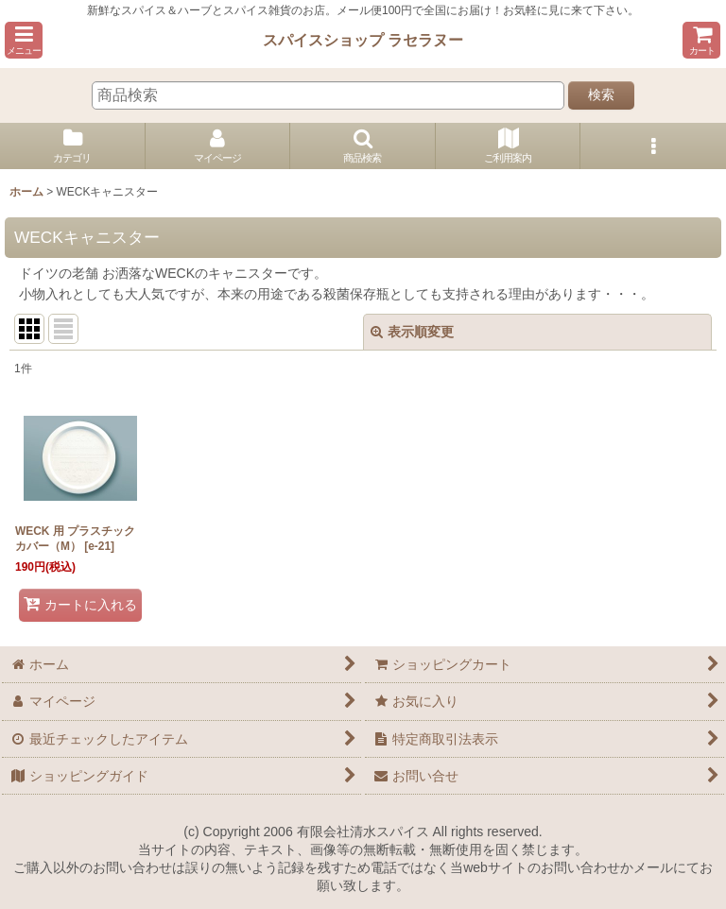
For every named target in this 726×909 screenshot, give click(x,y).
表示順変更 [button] (412, 331)
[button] (24, 40)
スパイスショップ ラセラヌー (363, 39)
